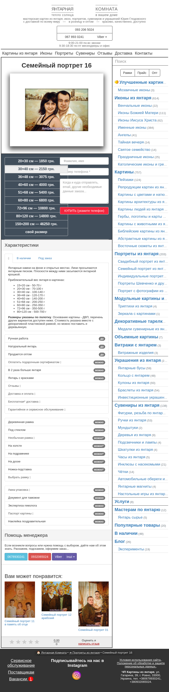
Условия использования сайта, (140, 660)
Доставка (123, 53)
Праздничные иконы (136, 157)
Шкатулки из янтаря (135, 449)
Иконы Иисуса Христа (137, 120)
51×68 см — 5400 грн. (36, 192)
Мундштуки (128, 427)
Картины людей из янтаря (141, 209)
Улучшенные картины (143, 82)
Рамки (127, 73)
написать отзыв (88, 643)
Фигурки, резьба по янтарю (142, 413)
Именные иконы (132, 127)
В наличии (24, 258)
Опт (154, 73)
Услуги (122, 501)
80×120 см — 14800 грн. (36, 216)
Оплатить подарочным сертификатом (56, 362)
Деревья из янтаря (134, 435)
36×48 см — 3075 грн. (36, 177)
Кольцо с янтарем (134, 375)
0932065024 (39, 556)
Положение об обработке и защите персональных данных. (141, 665)
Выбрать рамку (19, 477)
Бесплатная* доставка (24, 401)
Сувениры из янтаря (137, 405)
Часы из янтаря (131, 457)
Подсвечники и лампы (137, 442)
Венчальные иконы (135, 105)
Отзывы (104, 53)
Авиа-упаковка (56, 490)
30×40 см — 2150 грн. (36, 169)
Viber (102, 37)
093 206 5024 (84, 29)
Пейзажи (126, 179)
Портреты (64, 53)
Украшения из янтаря (138, 360)
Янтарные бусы (131, 368)
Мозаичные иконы (134, 90)
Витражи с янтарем (136, 344)
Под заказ (45, 258)
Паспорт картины (56, 514)
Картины (124, 171)
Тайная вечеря (131, 142)
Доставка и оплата (21, 393)
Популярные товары (137, 525)
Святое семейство (134, 149)
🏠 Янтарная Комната (52, 652)
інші (71, 556)
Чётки (123, 471)
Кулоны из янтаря (133, 382)
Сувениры (85, 53)
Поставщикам (21, 672)
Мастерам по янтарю (137, 509)
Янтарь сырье (130, 517)
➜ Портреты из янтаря (84, 652)
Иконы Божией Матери (138, 113)
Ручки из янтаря (132, 420)
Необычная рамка (56, 438)
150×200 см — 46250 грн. (36, 224)
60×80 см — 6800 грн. (36, 200)
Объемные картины (136, 336)
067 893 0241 (74, 37)
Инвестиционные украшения (143, 397)
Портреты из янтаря (137, 253)
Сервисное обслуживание (21, 663)
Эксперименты (131, 549)
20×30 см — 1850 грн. (36, 161)
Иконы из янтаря (133, 97)
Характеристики (22, 245)
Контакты (143, 53)
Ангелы (124, 135)
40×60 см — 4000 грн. (36, 185)
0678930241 (16, 556)
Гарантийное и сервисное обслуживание (36, 409)
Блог (120, 541)
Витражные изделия (136, 352)
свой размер (36, 232)
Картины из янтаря (19, 53)
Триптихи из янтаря (135, 306)
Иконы (46, 53)
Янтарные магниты (135, 486)
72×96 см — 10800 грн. (36, 208)
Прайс (142, 73)
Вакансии (21, 679)
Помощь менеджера (26, 535)
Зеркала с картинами (137, 313)
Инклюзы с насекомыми (139, 464)
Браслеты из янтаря (135, 390)
